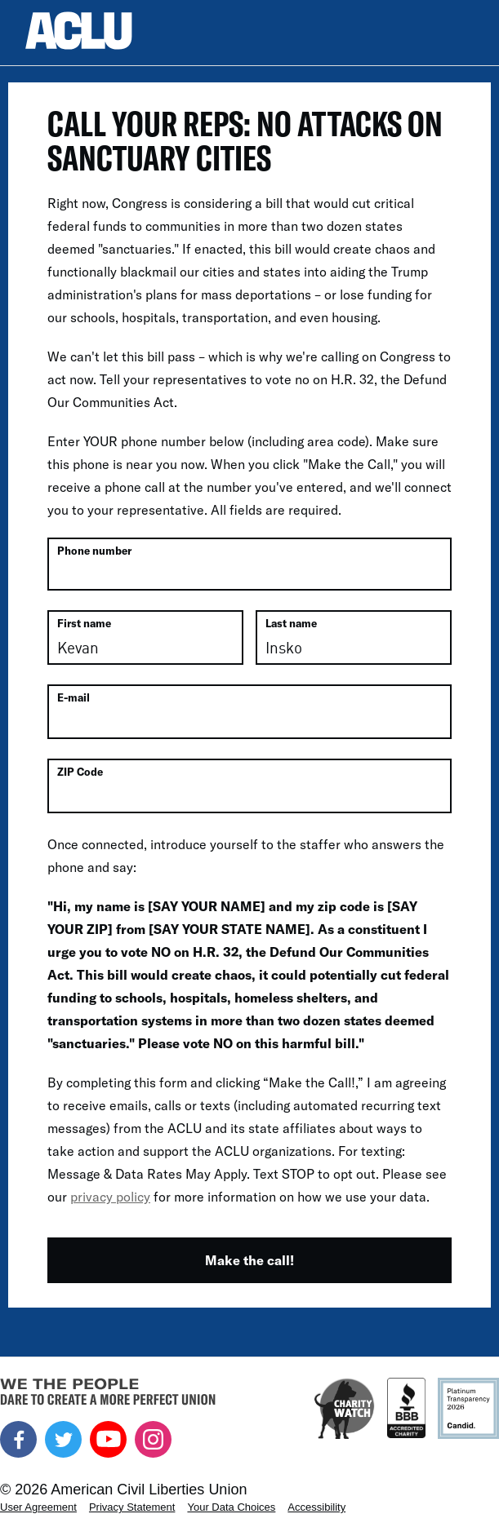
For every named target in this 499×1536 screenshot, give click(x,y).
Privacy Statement (132, 1507)
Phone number (94, 550)
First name (84, 623)
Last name (291, 623)
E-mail (73, 697)
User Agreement (38, 1507)
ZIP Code (80, 771)
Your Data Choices (231, 1507)
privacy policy (110, 1196)
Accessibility (316, 1507)
